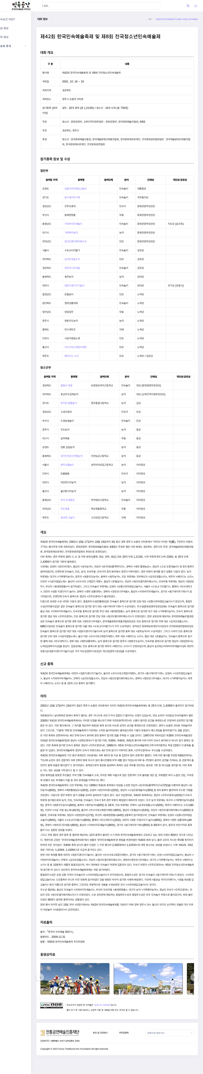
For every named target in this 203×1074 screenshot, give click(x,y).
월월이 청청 (76, 385)
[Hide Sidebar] (49, 5)
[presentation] (51, 992)
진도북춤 (75, 508)
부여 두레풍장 (78, 500)
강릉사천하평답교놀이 (85, 188)
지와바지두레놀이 (83, 223)
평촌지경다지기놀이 (84, 285)
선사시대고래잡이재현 (85, 347)
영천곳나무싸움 (82, 268)
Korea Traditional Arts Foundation (85, 1064)
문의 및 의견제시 (107, 1047)
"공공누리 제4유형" (111, 1020)
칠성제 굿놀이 (78, 517)
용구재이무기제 (82, 197)
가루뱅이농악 (80, 232)
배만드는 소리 (81, 356)
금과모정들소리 (82, 259)
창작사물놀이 (77, 464)
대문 (150, 19)
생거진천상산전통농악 (82, 456)
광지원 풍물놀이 (79, 403)
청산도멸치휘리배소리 (85, 241)
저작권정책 (129, 1047)
